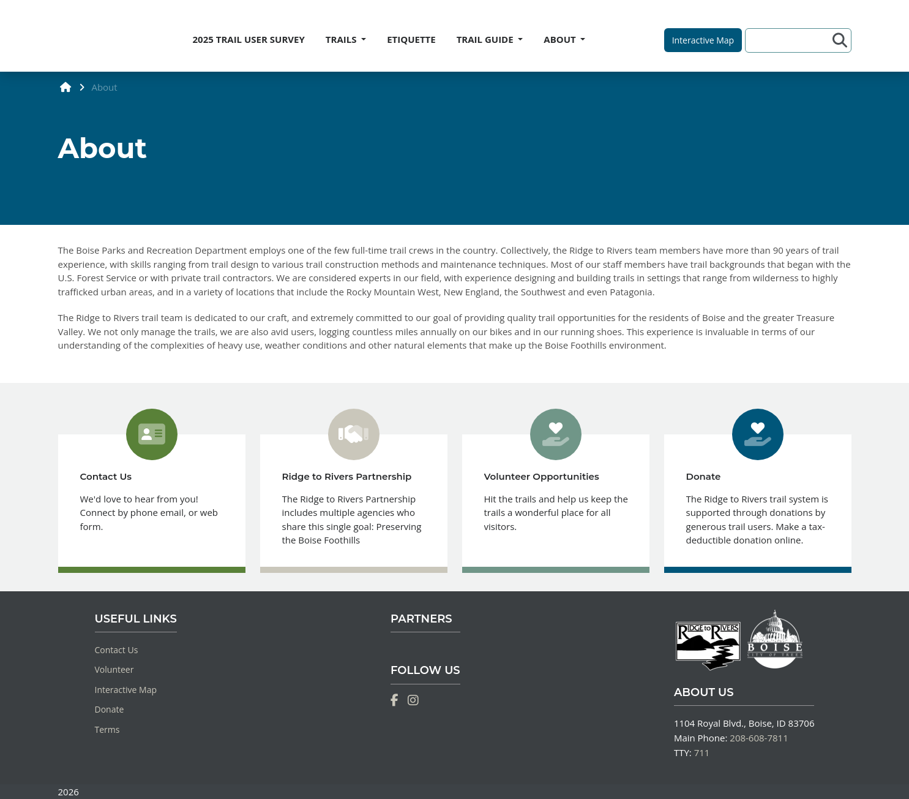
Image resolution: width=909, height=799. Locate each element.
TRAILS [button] (342, 39)
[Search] (790, 40)
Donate (109, 709)
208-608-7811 (759, 738)
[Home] (58, 36)
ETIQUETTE (411, 39)
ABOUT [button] (561, 39)
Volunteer (114, 669)
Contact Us (116, 650)
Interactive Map (126, 689)
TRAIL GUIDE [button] (486, 39)
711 (702, 752)
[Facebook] (394, 700)
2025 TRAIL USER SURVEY (249, 39)
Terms (107, 729)
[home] (66, 87)
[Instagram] (413, 700)
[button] (703, 40)
